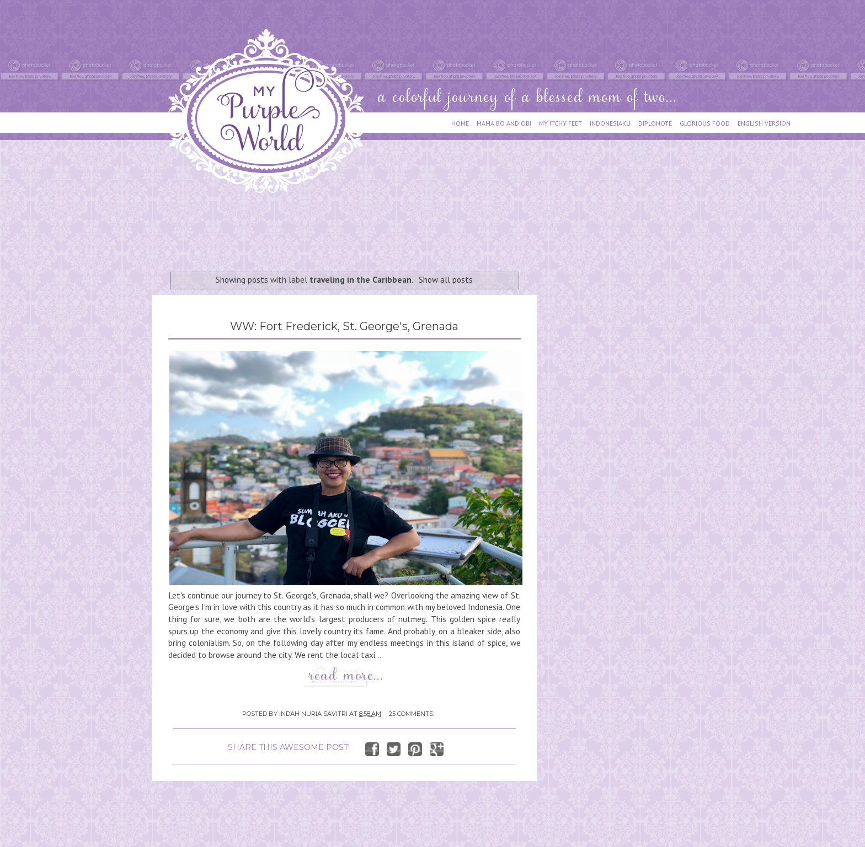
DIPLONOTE (655, 123)
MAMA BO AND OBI (504, 123)
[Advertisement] (352, 227)
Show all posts (446, 279)
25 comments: (411, 713)
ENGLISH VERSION (764, 123)
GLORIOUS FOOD (705, 123)
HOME (460, 123)
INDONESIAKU (610, 123)
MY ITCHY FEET (560, 123)
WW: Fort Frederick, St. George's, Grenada (344, 326)
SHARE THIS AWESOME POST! (289, 747)
